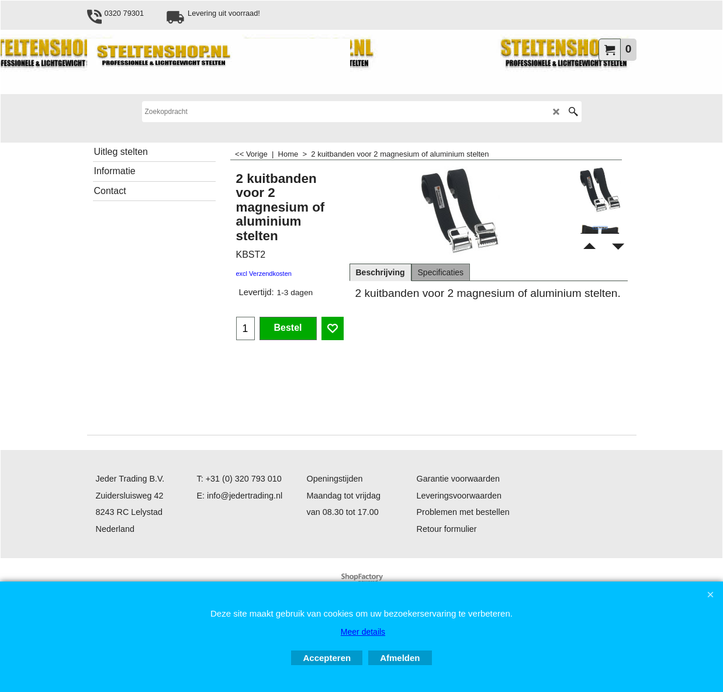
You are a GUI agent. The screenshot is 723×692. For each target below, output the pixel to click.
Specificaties (441, 272)
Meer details (363, 631)
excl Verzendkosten (264, 273)
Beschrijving (380, 272)
